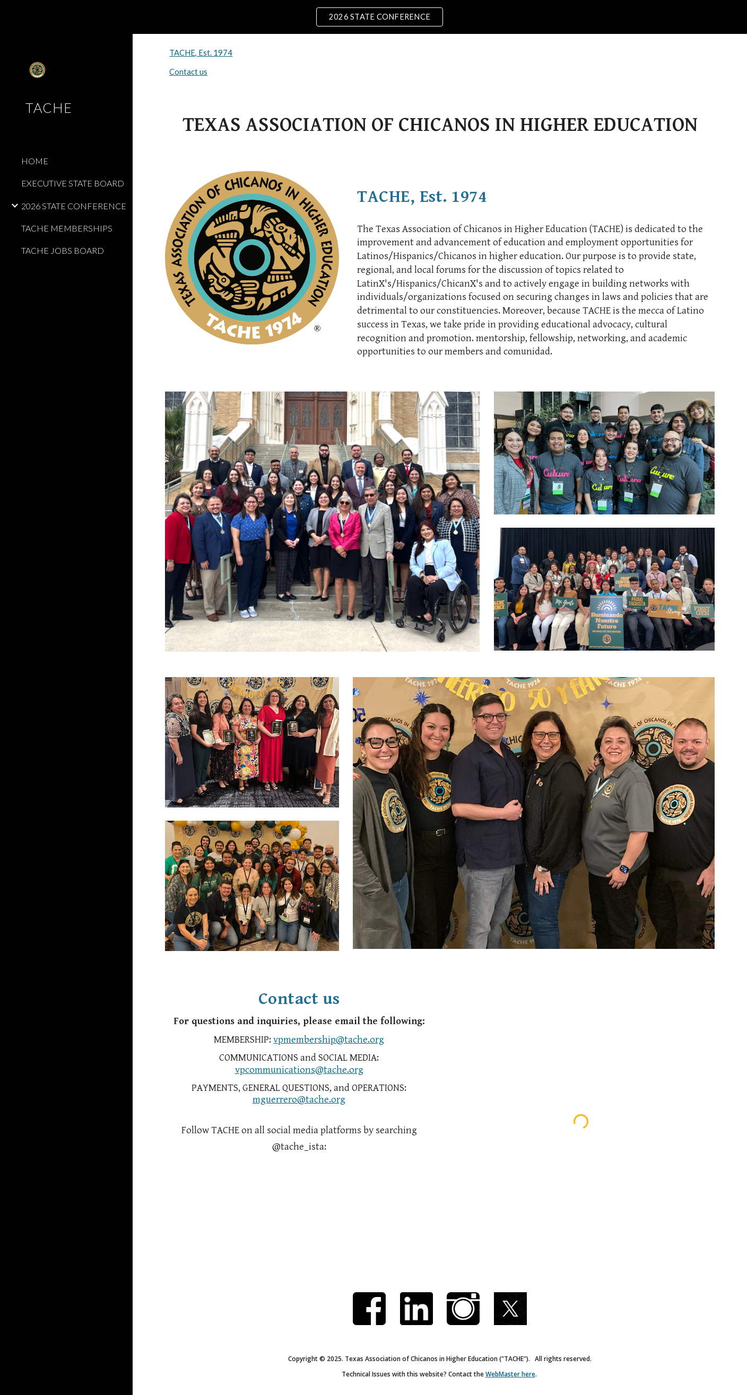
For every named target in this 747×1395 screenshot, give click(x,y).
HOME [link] (34, 161)
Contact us (188, 71)
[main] (439, 125)
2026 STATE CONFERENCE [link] (73, 206)
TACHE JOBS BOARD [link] (62, 250)
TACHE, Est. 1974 (200, 52)
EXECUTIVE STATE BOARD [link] (72, 183)
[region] (373, 17)
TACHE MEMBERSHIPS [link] (66, 228)
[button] (734, 48)
